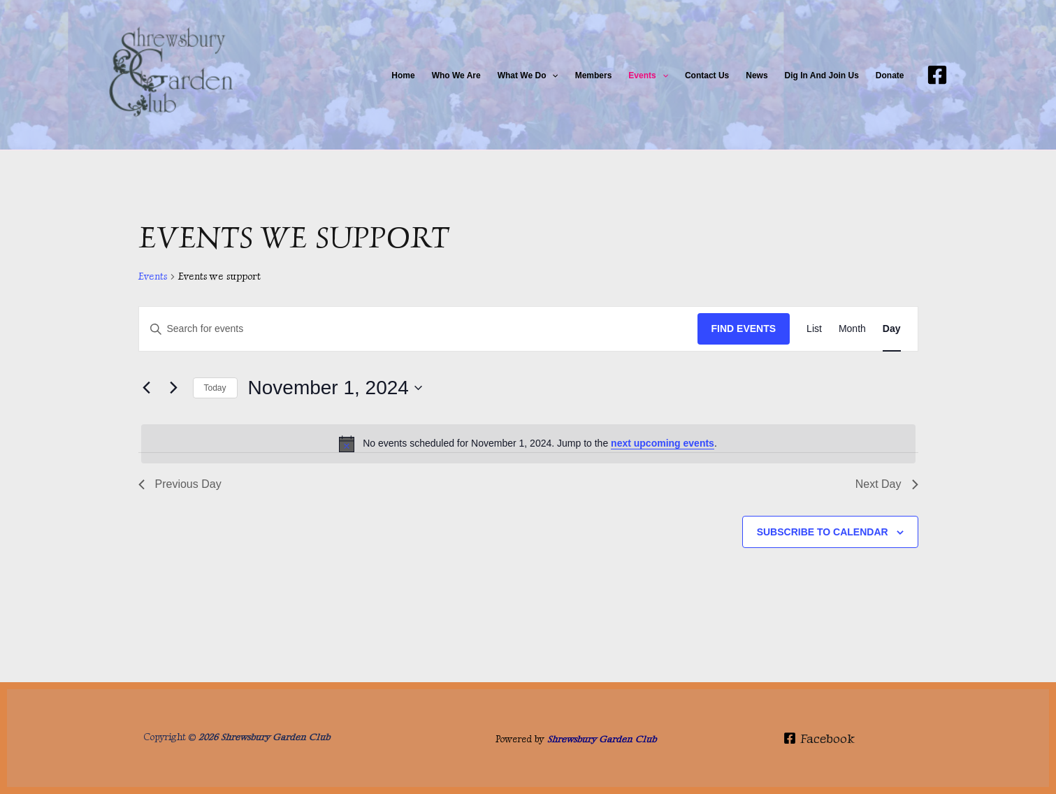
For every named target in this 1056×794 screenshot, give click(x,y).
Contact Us (707, 75)
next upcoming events (662, 443)
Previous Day (180, 484)
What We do (528, 75)
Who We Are (456, 75)
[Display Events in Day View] (892, 329)
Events (648, 75)
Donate (890, 75)
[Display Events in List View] (814, 329)
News (756, 75)
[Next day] (174, 388)
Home (402, 75)
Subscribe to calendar (822, 531)
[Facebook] (937, 74)
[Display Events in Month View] (852, 329)
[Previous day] (146, 388)
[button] (552, 75)
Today (215, 388)
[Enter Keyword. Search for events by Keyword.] (418, 329)
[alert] (528, 443)
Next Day (886, 484)
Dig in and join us (822, 75)
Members (593, 75)
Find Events (743, 328)
